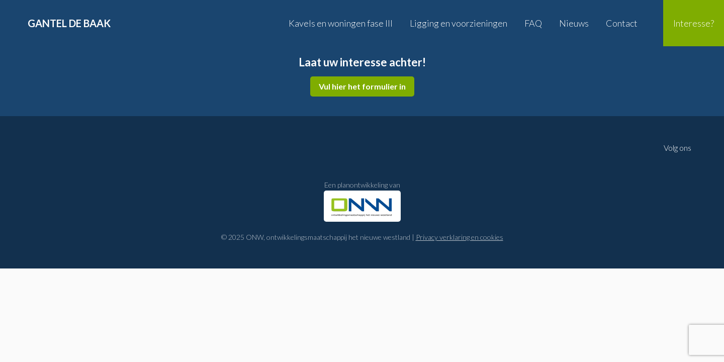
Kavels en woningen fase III (341, 23)
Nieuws (574, 23)
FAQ (533, 23)
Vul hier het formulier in (362, 86)
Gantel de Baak (69, 23)
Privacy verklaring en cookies (459, 237)
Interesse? (693, 23)
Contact (622, 23)
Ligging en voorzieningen (458, 23)
